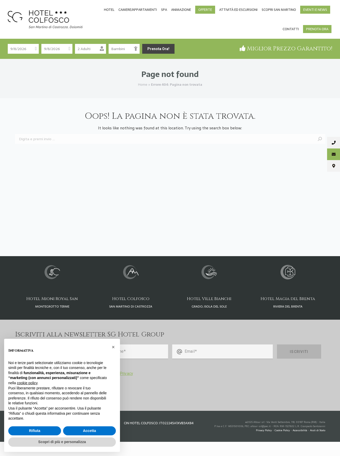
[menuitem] (109, 24)
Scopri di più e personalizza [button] (62, 442)
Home (142, 98)
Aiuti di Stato (317, 444)
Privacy (126, 387)
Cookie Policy (282, 444)
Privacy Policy (264, 444)
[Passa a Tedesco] (272, 7)
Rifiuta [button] (34, 431)
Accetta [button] (89, 431)
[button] (113, 347)
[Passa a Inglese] (283, 7)
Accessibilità (300, 444)
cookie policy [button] (27, 383)
